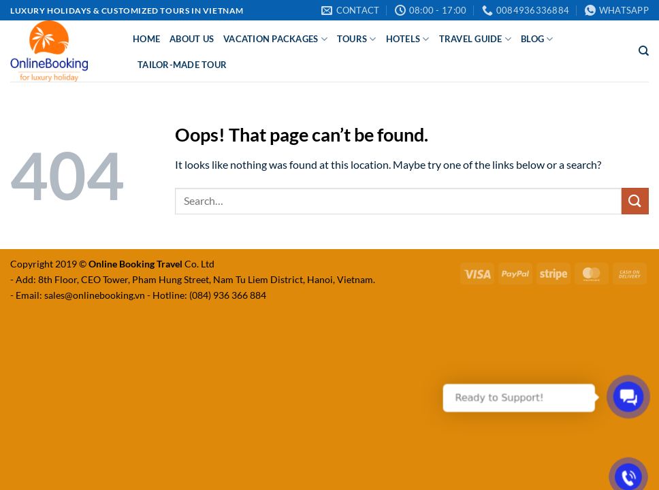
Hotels (408, 39)
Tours (356, 39)
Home (146, 38)
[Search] (644, 51)
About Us (192, 38)
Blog (537, 39)
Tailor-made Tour (182, 64)
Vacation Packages (275, 39)
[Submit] (635, 201)
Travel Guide (475, 39)
